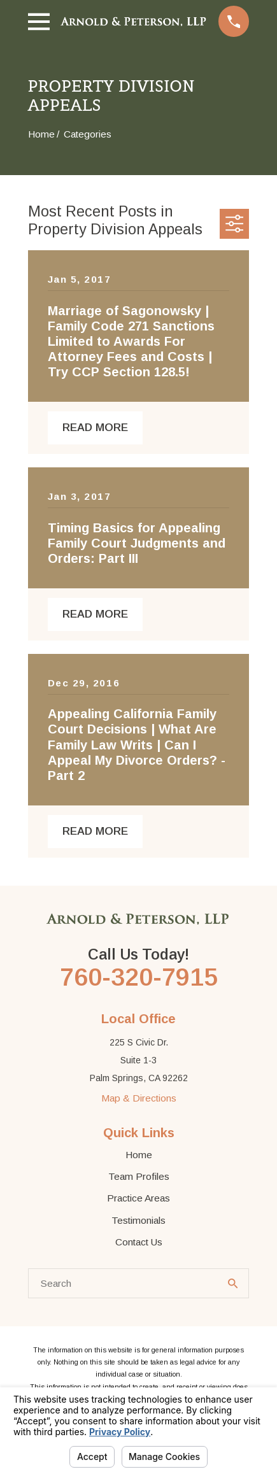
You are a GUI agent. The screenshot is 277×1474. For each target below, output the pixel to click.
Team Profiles (138, 1176)
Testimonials (138, 1220)
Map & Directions (138, 1098)
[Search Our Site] (233, 1283)
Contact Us (138, 1242)
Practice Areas (138, 1198)
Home (138, 1154)
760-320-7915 (139, 977)
